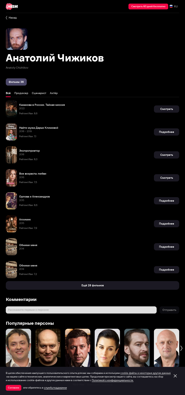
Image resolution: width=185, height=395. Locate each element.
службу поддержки (55, 387)
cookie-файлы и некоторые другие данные (145, 373)
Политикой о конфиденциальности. (113, 380)
